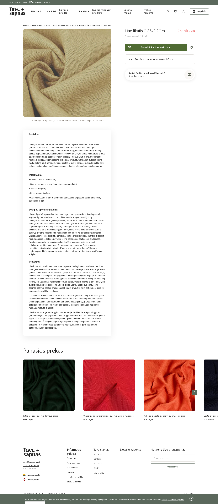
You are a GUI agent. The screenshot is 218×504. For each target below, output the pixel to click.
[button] (199, 12)
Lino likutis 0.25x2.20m (101, 25)
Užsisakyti (172, 467)
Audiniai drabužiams (61, 25)
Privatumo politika (75, 477)
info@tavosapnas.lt (39, 2)
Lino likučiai (84, 25)
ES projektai (99, 473)
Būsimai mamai (128, 11)
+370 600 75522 (18, 2)
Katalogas (36, 25)
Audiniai (51, 11)
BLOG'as (98, 463)
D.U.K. (96, 468)
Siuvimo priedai (63, 11)
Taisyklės (71, 472)
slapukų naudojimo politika (173, 500)
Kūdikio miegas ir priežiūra (101, 11)
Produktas (34, 134)
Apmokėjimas (73, 463)
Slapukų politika (74, 482)
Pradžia (26, 25)
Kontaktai (98, 459)
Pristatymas (72, 458)
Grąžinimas (72, 467)
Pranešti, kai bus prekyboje (149, 47)
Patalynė (84, 11)
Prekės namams (148, 11)
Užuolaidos (37, 11)
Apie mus (98, 454)
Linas (74, 25)
